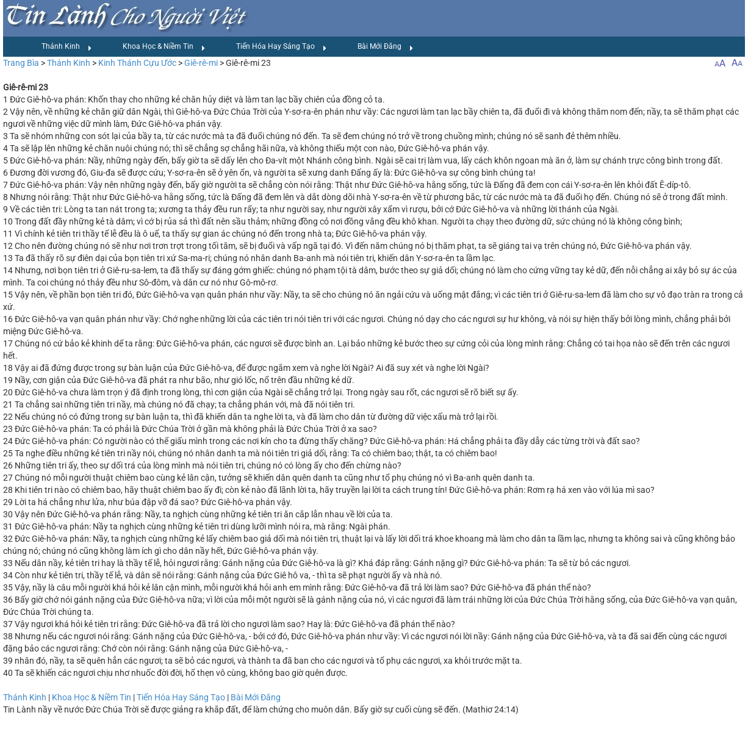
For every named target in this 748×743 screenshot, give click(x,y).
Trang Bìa (21, 63)
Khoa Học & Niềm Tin (164, 47)
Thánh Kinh (66, 47)
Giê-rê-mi (201, 63)
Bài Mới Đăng (386, 47)
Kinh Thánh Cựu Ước (137, 63)
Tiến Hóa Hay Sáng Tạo (281, 47)
